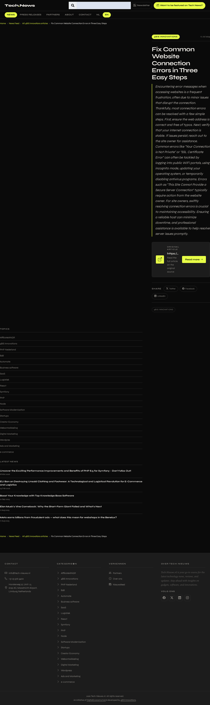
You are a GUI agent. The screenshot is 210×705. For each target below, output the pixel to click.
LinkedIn (159, 296)
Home (3, 23)
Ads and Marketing (9, 446)
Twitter (171, 289)
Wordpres (5, 440)
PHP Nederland (8, 349)
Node (3, 403)
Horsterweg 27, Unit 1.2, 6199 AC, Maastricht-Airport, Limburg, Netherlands (21, 588)
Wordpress (64, 670)
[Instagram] (187, 598)
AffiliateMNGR (7, 337)
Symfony (4, 391)
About (69, 14)
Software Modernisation (12, 409)
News (11, 14)
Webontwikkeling (9, 427)
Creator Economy (9, 421)
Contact (85, 14)
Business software (9, 367)
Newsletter (141, 5)
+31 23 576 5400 (14, 579)
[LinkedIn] (180, 598)
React (3, 385)
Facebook (188, 289)
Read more (194, 259)
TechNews (20, 5)
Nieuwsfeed (117, 585)
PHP (2, 397)
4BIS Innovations (166, 37)
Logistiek (4, 379)
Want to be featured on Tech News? (179, 5)
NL (98, 14)
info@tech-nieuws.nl (17, 573)
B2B (2, 355)
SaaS (2, 373)
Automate (5, 361)
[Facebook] (164, 598)
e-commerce (7, 452)
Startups (4, 415)
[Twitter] (172, 598)
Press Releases (30, 14)
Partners (53, 14)
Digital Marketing (9, 434)
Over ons (115, 579)
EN (106, 14)
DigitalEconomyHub (96, 700)
